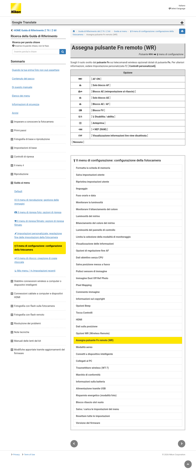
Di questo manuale (22, 87)
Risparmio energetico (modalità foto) (96, 395)
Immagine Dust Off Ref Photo (92, 278)
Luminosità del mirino (88, 216)
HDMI (79, 319)
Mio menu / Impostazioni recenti (34, 270)
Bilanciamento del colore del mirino (95, 223)
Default (18, 191)
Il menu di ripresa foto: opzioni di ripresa (37, 212)
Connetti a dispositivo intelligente (94, 354)
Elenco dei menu (21, 95)
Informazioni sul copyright (90, 298)
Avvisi (15, 113)
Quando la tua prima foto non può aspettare (35, 70)
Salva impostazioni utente (90, 174)
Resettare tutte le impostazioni (93, 416)
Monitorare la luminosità (89, 202)
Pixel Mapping (84, 285)
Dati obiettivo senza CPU (89, 257)
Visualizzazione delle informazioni (95, 243)
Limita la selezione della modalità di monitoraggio (103, 236)
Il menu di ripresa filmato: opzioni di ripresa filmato (39, 223)
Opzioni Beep (83, 305)
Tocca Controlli (84, 312)
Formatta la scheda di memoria (93, 167)
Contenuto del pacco (23, 78)
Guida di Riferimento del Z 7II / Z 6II (94, 31)
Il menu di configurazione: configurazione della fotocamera (38, 247)
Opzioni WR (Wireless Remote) (93, 333)
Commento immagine (88, 292)
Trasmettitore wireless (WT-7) (92, 367)
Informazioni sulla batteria (90, 381)
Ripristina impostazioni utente (92, 181)
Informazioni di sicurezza (25, 104)
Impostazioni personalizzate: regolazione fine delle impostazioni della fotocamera (38, 235)
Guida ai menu (120, 31)
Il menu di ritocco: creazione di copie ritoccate (35, 260)
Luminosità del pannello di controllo (95, 230)
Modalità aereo (84, 347)
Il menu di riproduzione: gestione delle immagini (36, 202)
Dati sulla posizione (86, 326)
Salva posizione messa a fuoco (93, 264)
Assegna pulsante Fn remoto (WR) (94, 340)
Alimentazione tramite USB (91, 388)
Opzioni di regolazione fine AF (92, 250)
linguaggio (82, 188)
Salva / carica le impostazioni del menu (97, 409)
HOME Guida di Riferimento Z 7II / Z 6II (35, 30)
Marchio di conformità (88, 374)
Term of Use (29, 454)
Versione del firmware (88, 423)
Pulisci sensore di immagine (91, 271)
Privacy (16, 454)
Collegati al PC (84, 360)
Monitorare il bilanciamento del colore (97, 209)
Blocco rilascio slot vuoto (90, 402)
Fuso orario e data (86, 195)
